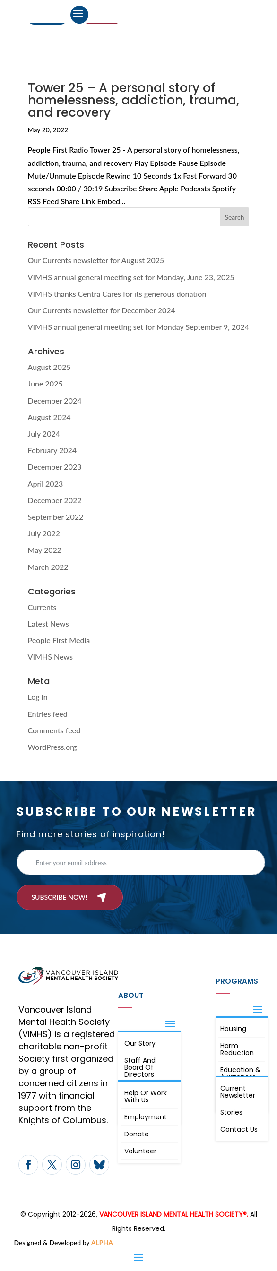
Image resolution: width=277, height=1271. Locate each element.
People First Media (59, 640)
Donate (136, 1134)
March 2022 (48, 566)
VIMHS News (50, 656)
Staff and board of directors (140, 1067)
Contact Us (239, 1129)
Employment (145, 1117)
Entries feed (48, 713)
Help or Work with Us (145, 1096)
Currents (42, 606)
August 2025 (49, 366)
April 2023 (45, 483)
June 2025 (45, 383)
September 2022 (56, 516)
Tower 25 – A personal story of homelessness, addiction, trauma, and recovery (133, 100)
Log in (38, 696)
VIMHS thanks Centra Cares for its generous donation (117, 293)
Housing (233, 1028)
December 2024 (55, 400)
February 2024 (52, 450)
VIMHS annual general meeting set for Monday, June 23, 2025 (131, 277)
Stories (231, 1112)
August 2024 (49, 416)
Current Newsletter (237, 1091)
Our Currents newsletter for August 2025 (96, 260)
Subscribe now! (59, 897)
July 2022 (44, 533)
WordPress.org (52, 746)
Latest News (48, 623)
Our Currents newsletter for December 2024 (101, 310)
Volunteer (140, 1151)
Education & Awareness (240, 1073)
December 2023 (55, 466)
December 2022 (55, 500)
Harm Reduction (237, 1049)
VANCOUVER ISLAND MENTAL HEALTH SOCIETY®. (173, 1214)
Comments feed (54, 730)
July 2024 (44, 433)
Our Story (140, 1043)
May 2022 (45, 549)
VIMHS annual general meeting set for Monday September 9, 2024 (139, 326)
